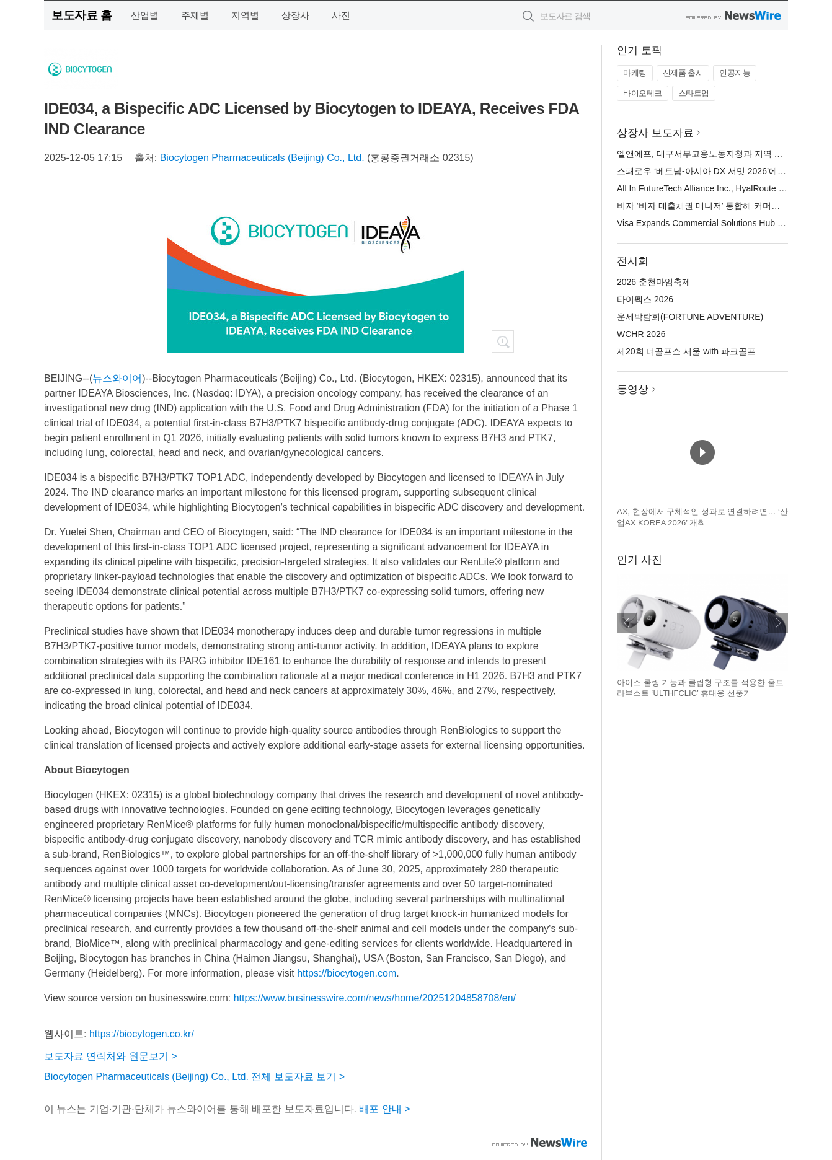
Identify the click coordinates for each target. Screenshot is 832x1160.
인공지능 (734, 72)
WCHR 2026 (641, 334)
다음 (778, 623)
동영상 (632, 389)
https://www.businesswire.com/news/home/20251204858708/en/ (375, 998)
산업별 (145, 15)
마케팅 (635, 72)
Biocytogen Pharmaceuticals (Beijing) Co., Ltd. (262, 157)
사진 (341, 15)
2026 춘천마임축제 (654, 282)
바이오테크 (642, 93)
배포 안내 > (384, 1109)
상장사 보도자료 (655, 133)
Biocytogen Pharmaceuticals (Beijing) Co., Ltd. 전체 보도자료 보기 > (194, 1076)
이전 (627, 623)
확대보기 (503, 341)
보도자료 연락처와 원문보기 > (110, 1056)
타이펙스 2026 (645, 299)
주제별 (195, 15)
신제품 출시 (683, 72)
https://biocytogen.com (346, 973)
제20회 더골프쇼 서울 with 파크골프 (686, 351)
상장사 (295, 15)
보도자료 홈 (81, 15)
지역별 (245, 15)
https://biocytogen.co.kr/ (141, 1034)
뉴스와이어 (117, 378)
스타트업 (693, 93)
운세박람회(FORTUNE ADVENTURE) (690, 317)
